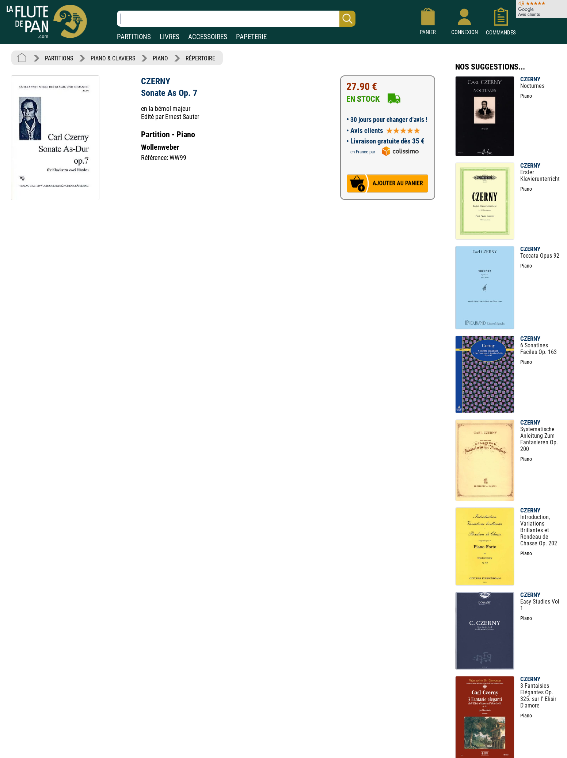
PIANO (160, 58)
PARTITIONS (134, 37)
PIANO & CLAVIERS (113, 58)
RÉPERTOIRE (200, 58)
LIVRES (169, 37)
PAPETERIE (251, 37)
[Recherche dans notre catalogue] (236, 19)
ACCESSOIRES (207, 37)
